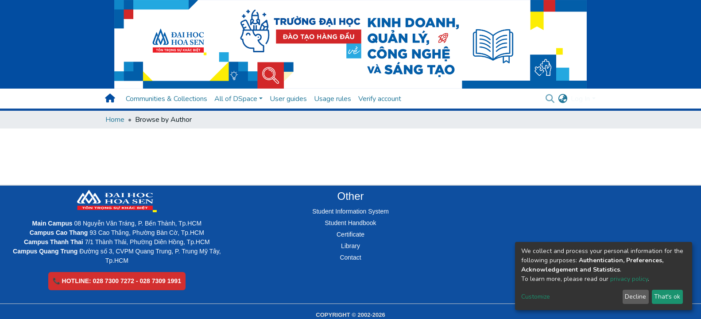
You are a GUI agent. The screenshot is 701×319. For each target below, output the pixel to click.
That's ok (667, 296)
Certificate (350, 234)
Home (114, 119)
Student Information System (350, 211)
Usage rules (332, 99)
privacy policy (629, 279)
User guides (288, 99)
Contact (350, 257)
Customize (535, 296)
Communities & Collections (166, 99)
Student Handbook (350, 222)
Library (350, 245)
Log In (580, 99)
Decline (635, 296)
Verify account (379, 99)
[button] (562, 98)
